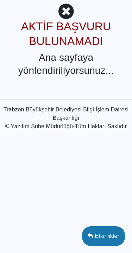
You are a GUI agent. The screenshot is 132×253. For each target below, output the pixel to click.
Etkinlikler (103, 236)
